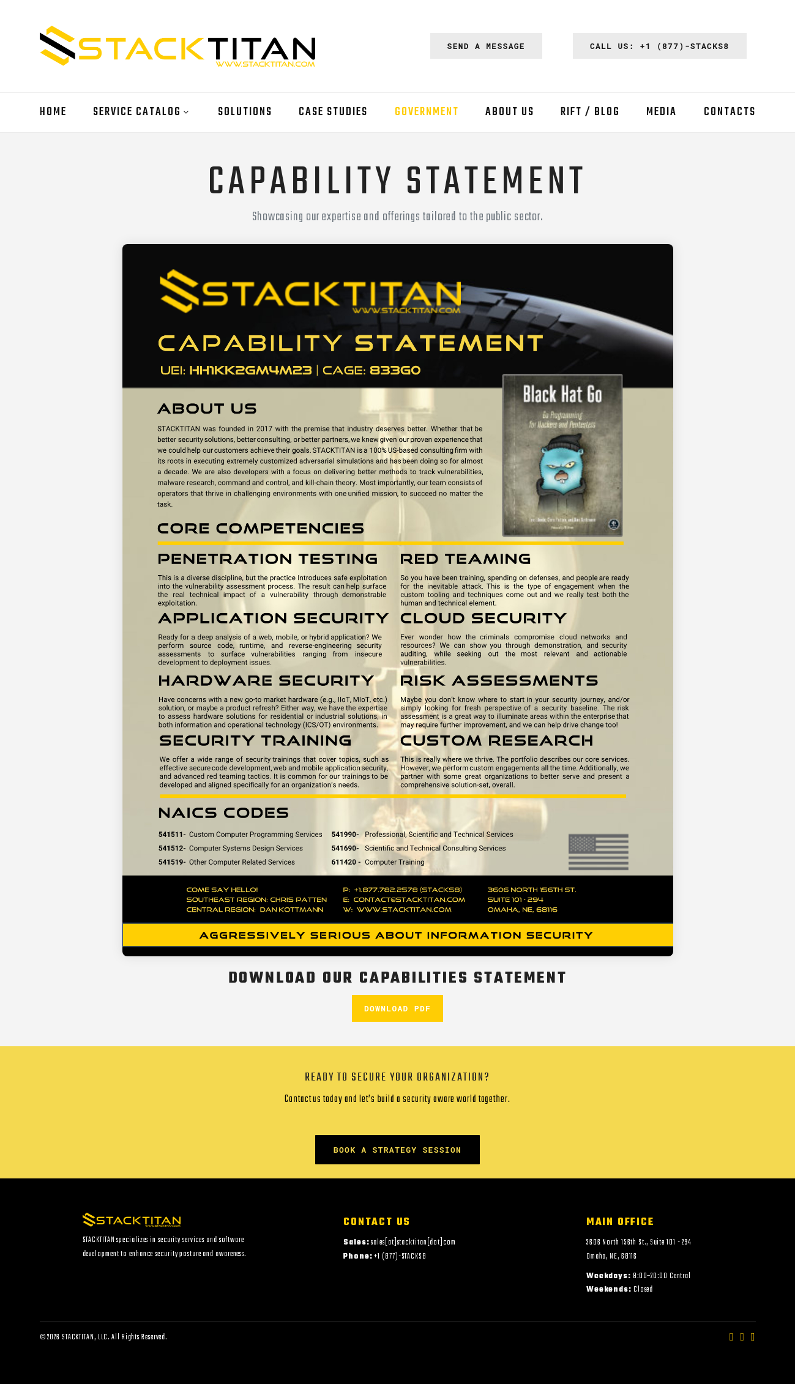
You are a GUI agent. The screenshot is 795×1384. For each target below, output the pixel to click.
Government (427, 112)
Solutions (245, 112)
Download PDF (397, 1008)
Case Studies (333, 112)
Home (53, 112)
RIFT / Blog (590, 112)
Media (661, 112)
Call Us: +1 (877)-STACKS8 (660, 45)
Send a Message (486, 45)
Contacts (730, 112)
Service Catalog (137, 112)
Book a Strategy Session (397, 1149)
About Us (509, 112)
